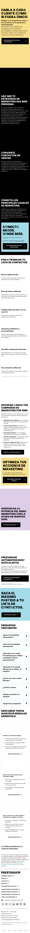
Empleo (4, 878)
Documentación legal (9, 886)
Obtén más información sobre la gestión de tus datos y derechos (12, 864)
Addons (9, 929)
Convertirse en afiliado (10, 894)
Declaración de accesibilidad (9, 917)
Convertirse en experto (10, 892)
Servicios (15, 929)
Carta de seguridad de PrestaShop (10, 919)
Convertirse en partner (10, 889)
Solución (3, 929)
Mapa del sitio (5, 911)
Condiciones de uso (6, 913)
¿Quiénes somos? (7, 876)
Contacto (5, 881)
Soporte (5, 883)
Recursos (26, 929)
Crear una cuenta (19, 241)
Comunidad (20, 929)
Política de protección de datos (9, 915)
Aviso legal (13, 911)
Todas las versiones (9, 897)
